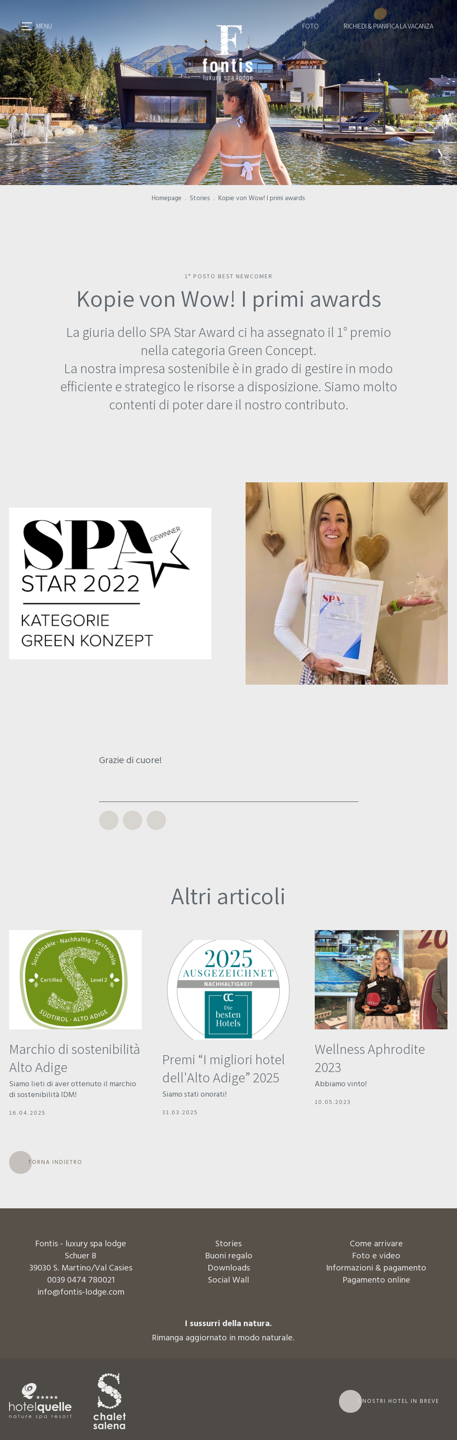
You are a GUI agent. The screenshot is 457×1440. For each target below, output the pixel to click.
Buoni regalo (228, 1256)
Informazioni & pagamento (376, 1268)
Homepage (167, 198)
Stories (200, 198)
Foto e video (376, 1256)
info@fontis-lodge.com (81, 1292)
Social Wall (228, 1280)
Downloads (229, 1268)
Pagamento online (376, 1280)
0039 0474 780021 (81, 1280)
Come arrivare (376, 1244)
